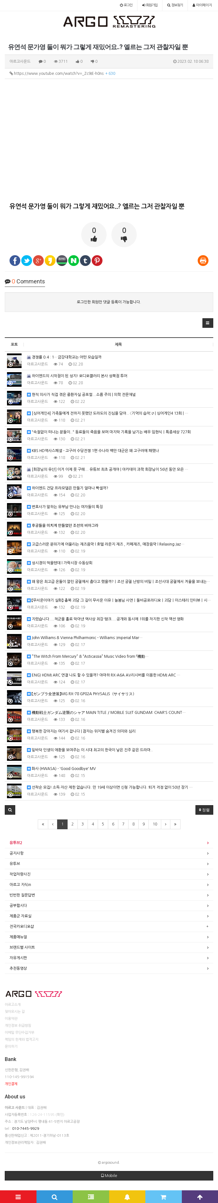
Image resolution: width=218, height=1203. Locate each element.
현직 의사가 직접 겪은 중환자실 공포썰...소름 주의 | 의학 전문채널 (81, 395)
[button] (207, 323)
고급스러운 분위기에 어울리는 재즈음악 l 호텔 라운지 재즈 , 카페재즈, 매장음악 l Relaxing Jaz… (105, 544)
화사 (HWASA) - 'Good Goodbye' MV (61, 769)
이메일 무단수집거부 (19, 1032)
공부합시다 (18, 906)
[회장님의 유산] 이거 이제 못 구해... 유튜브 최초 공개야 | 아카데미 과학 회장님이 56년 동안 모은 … (107, 470)
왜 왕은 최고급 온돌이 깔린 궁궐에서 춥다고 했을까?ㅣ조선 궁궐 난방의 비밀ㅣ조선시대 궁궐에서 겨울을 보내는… (118, 582)
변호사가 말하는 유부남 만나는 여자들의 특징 (65, 507)
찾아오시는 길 (15, 1011)
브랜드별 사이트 (22, 947)
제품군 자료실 (20, 916)
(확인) (60, 1114)
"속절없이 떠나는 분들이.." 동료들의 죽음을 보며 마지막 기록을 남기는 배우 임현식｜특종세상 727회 (109, 432)
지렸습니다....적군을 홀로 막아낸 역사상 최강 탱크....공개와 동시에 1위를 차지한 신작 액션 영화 (105, 619)
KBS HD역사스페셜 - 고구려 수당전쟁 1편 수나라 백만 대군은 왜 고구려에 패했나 (93, 451)
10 (155, 824)
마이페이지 (202, 5)
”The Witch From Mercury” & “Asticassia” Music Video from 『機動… (88, 657)
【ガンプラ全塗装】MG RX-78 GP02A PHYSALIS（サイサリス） (81, 694)
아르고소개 (13, 1004)
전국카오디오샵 (22, 926)
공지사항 (16, 853)
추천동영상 (18, 968)
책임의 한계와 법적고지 (21, 1039)
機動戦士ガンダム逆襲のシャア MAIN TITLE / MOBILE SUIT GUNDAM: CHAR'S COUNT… (106, 713)
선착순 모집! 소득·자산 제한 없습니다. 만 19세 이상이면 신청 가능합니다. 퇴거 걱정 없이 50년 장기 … (110, 788)
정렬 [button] (204, 810)
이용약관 (11, 1018)
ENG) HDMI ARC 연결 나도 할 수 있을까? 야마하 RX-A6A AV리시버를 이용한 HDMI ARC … (103, 675)
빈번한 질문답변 (22, 895)
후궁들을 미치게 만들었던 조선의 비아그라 (62, 526)
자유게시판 (18, 958)
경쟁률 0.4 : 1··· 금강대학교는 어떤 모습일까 (64, 357)
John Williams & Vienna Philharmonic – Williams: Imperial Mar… (84, 638)
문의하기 (11, 1046)
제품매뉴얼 (18, 937)
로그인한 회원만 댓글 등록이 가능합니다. (109, 302)
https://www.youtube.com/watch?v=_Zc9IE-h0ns (62, 73)
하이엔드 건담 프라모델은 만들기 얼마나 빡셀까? (67, 488)
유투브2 (16, 843)
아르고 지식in (20, 885)
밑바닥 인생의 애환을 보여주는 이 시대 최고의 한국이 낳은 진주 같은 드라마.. (90, 750)
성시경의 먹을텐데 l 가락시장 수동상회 (59, 563)
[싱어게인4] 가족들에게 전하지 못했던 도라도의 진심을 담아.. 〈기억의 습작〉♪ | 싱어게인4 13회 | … (107, 413)
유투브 (15, 864)
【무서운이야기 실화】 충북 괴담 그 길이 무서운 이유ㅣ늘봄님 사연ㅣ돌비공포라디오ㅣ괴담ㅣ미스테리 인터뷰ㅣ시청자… (120, 600)
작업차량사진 (20, 874)
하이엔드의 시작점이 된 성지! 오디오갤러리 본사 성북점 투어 (77, 376)
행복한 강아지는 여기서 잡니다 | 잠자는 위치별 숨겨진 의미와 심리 (81, 731)
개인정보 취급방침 (18, 1025)
